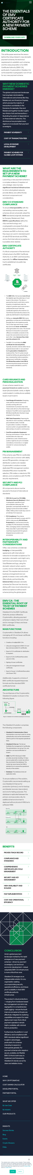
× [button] (29, 1159)
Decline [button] (20, 1171)
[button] (30, 2)
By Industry (7, 1110)
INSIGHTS (6, 1126)
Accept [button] (12, 1171)
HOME (5, 1076)
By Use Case (7, 1105)
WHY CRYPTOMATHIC (11, 1080)
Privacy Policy (27, 1166)
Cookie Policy (8, 1167)
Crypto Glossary (9, 1143)
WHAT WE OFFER (9, 1101)
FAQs (5, 1147)
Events (5, 1139)
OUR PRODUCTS (9, 1114)
